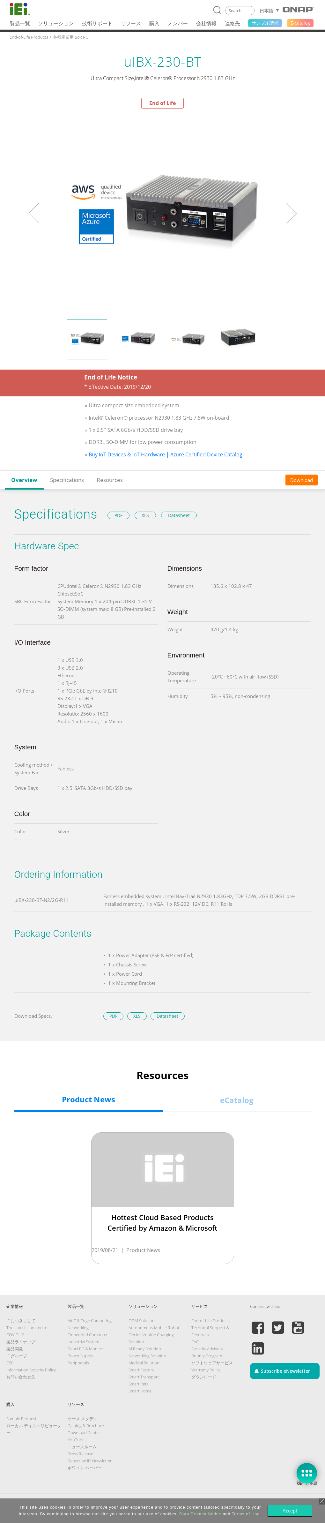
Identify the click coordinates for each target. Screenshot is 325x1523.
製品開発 (14, 1349)
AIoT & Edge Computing (90, 1321)
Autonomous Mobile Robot (154, 1328)
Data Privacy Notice (200, 1514)
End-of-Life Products (210, 1321)
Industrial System (83, 1342)
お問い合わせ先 (20, 1377)
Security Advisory (207, 1349)
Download (301, 480)
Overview (24, 480)
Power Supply (80, 1356)
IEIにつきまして (20, 1321)
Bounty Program (206, 1356)
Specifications (67, 480)
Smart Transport (144, 1377)
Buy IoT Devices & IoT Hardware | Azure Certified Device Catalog (165, 454)
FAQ (195, 1342)
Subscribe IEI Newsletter (90, 1461)
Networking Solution (147, 1356)
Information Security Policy (31, 1370)
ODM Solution (142, 1321)
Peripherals (78, 1363)
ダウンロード (203, 1377)
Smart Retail (140, 1384)
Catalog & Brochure (86, 1426)
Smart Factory (141, 1370)
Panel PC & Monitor (86, 1349)
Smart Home (140, 1391)
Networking (78, 1328)
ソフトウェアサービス (212, 1363)
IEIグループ (16, 1356)
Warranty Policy (205, 1370)
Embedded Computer (88, 1335)
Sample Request (21, 1419)
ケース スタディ (83, 1419)
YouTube (76, 1440)
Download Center (84, 1433)
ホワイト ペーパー (85, 1468)
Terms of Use (246, 1514)
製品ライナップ (20, 1342)
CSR (10, 1363)
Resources (110, 480)
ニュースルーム (82, 1447)
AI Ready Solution (145, 1349)
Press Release (80, 1454)
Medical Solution (144, 1363)
